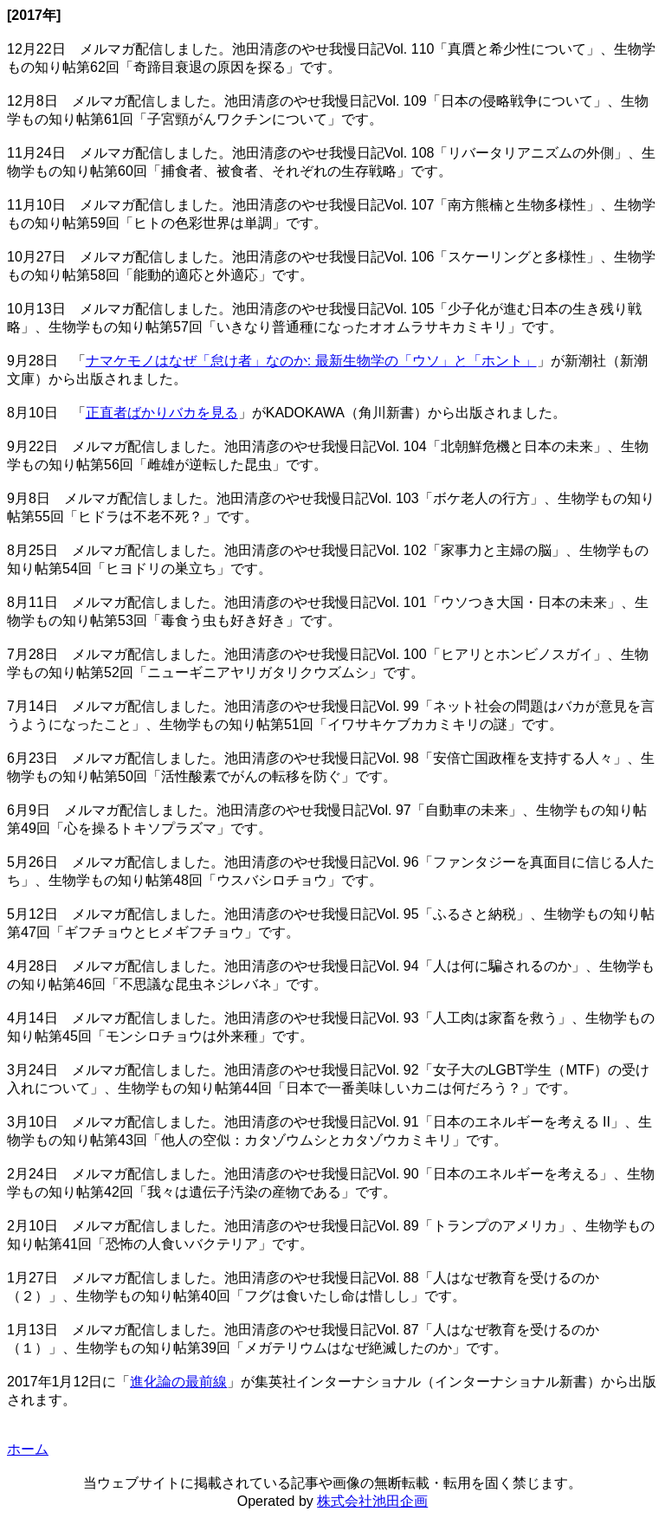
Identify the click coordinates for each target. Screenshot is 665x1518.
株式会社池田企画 (372, 1501)
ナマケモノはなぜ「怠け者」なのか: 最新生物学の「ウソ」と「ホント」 (311, 360)
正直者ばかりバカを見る (162, 412)
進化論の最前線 (178, 1381)
